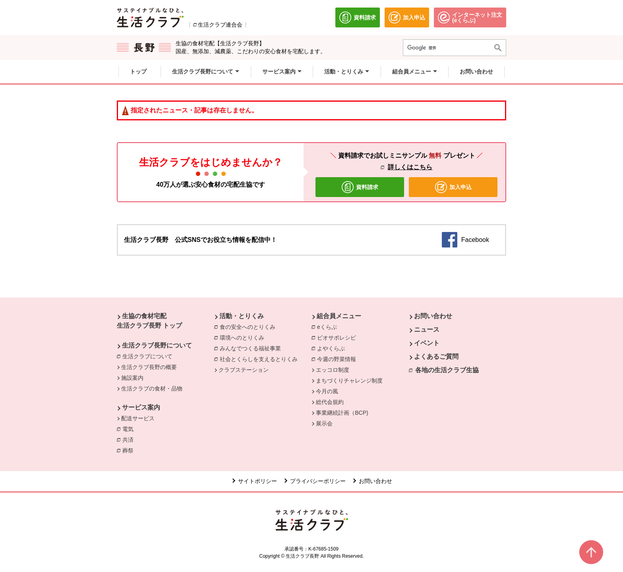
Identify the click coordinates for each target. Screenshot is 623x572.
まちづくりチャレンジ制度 (349, 380)
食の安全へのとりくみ (249, 326)
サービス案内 (141, 407)
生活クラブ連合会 (220, 24)
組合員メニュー (339, 316)
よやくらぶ (333, 348)
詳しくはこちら (410, 167)
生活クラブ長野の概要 (149, 367)
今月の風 (327, 391)
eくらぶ (329, 326)
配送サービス (138, 418)
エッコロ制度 (332, 370)
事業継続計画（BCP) (342, 413)
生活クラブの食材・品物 (151, 388)
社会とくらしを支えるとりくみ (261, 358)
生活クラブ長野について (157, 345)
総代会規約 (330, 402)
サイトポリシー (257, 481)
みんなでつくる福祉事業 (252, 348)
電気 (129, 428)
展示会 (324, 423)
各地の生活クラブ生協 (447, 370)
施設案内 (132, 378)
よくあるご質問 (436, 356)
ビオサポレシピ (338, 337)
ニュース (426, 329)
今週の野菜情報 (338, 358)
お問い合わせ (433, 316)
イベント (426, 343)
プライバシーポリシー (318, 481)
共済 (129, 439)
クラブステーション (244, 370)
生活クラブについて (149, 355)
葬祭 (129, 450)
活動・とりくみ (241, 316)
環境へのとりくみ (244, 337)
